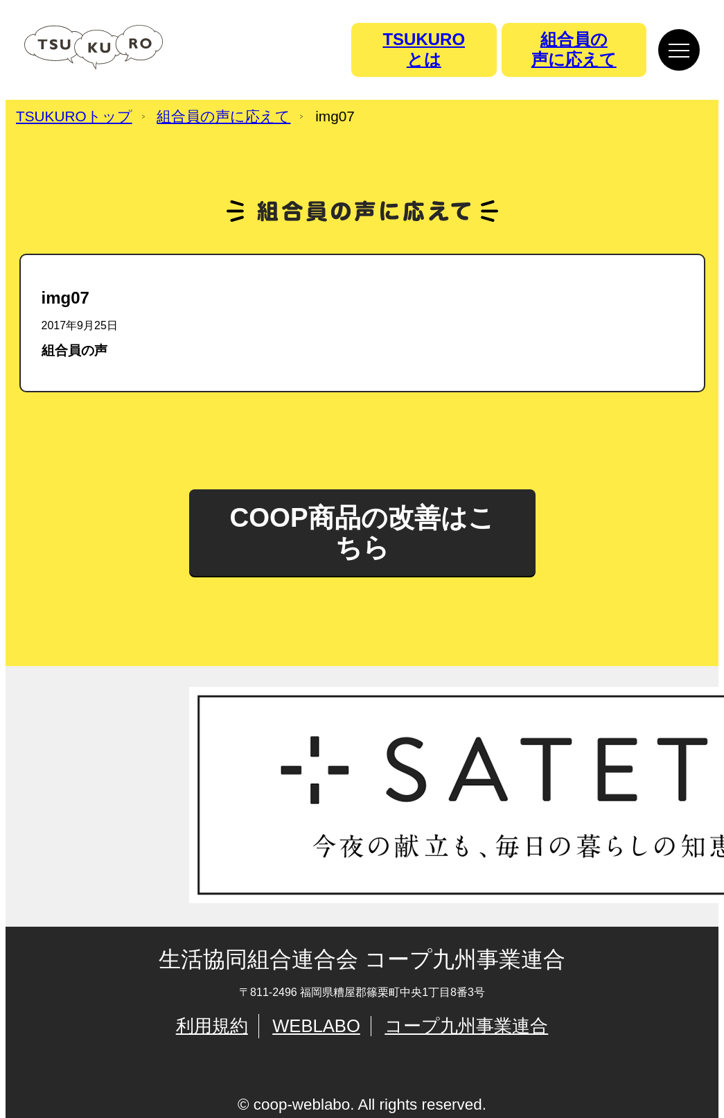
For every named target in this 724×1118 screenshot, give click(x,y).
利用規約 (212, 1026)
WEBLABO (316, 1026)
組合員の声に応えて (223, 117)
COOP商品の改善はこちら (361, 532)
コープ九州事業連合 (466, 1026)
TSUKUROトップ (74, 117)
